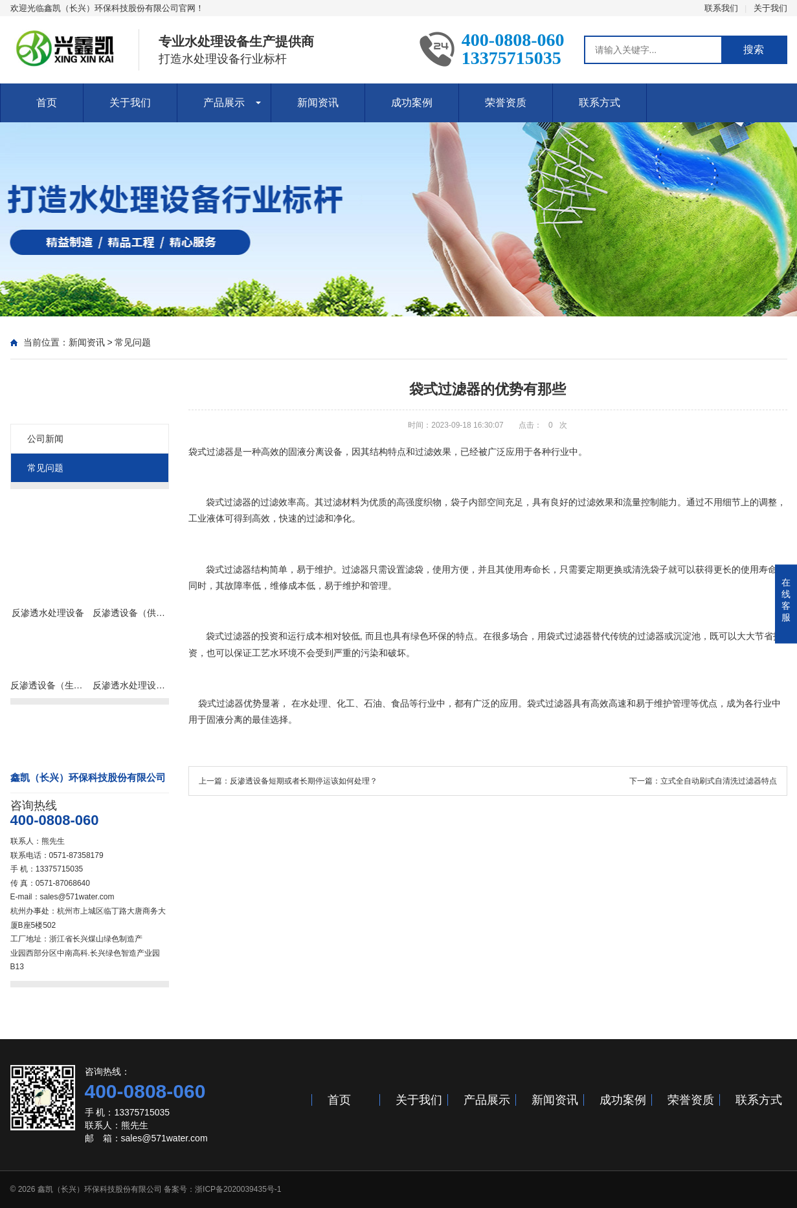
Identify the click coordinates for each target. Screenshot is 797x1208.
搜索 (753, 49)
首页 (46, 102)
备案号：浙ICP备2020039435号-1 (222, 1189)
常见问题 (133, 342)
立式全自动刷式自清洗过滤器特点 (718, 780)
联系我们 (721, 8)
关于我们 (770, 8)
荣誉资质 (505, 102)
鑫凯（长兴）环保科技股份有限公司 (100, 1189)
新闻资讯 (318, 102)
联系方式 (599, 102)
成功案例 (411, 102)
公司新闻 (45, 439)
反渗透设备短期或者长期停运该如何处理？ (303, 780)
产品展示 (224, 102)
